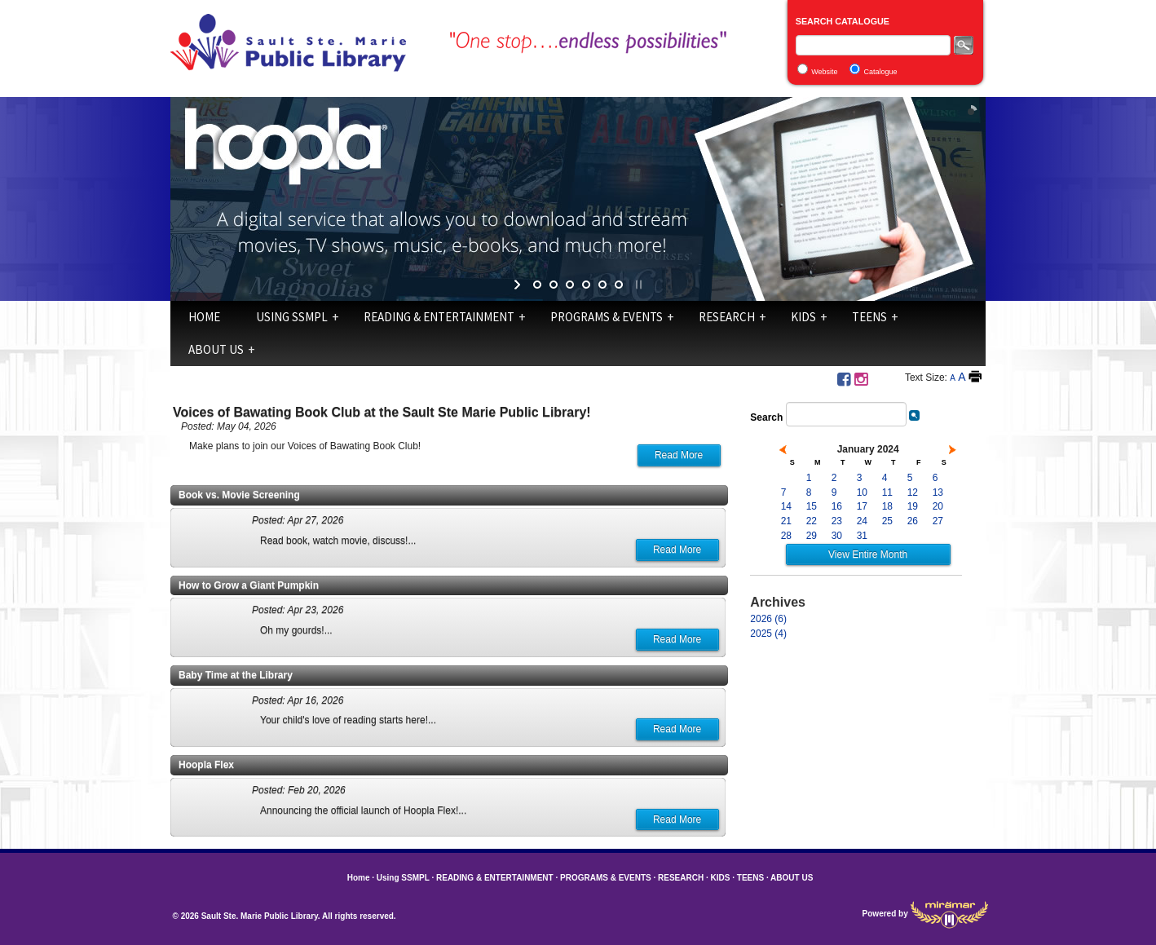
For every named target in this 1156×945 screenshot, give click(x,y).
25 (887, 521)
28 (786, 535)
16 (837, 506)
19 (912, 506)
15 (811, 506)
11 (887, 492)
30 (837, 535)
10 (862, 492)
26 (912, 521)
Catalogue (881, 72)
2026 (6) (768, 619)
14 (786, 506)
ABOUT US (216, 349)
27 (938, 521)
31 (862, 535)
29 (811, 535)
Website (824, 72)
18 (887, 506)
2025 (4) (768, 633)
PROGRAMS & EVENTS (606, 317)
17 (862, 506)
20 (938, 506)
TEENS (869, 317)
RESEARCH (727, 317)
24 (862, 521)
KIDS (803, 317)
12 (912, 492)
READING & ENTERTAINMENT (439, 317)
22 (811, 521)
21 (786, 521)
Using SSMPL (292, 317)
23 (837, 521)
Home (204, 317)
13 (938, 492)
